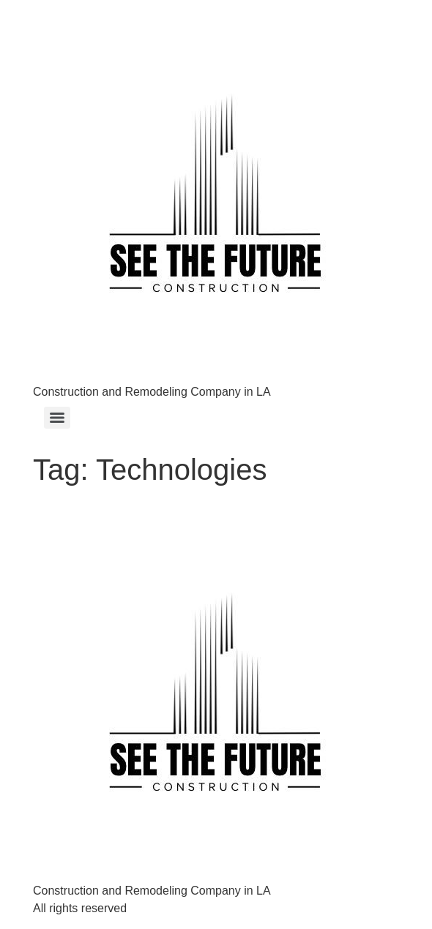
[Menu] (57, 418)
